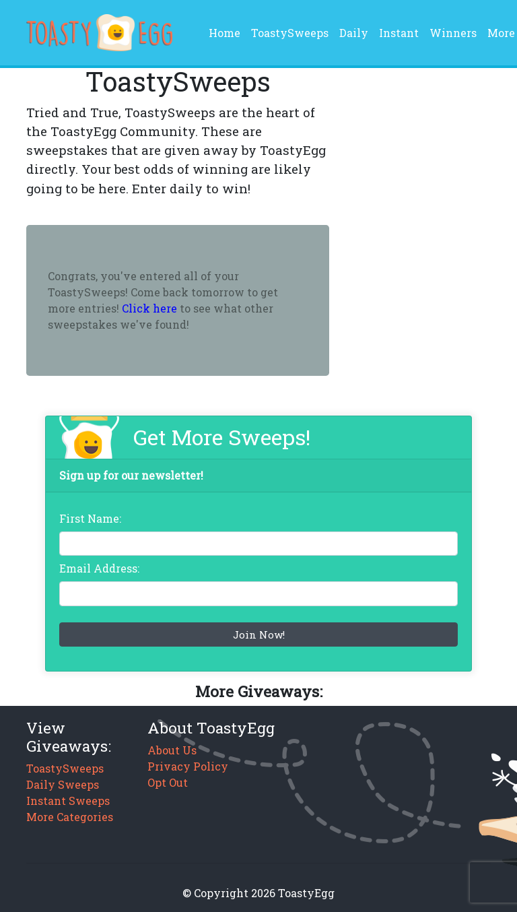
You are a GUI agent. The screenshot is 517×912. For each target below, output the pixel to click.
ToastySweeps (290, 33)
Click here (149, 308)
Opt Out (167, 782)
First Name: (90, 518)
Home (227, 32)
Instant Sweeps (68, 800)
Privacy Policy (187, 766)
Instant (399, 33)
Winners (453, 33)
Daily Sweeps (62, 784)
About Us (172, 750)
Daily (353, 33)
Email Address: (99, 568)
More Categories (69, 817)
